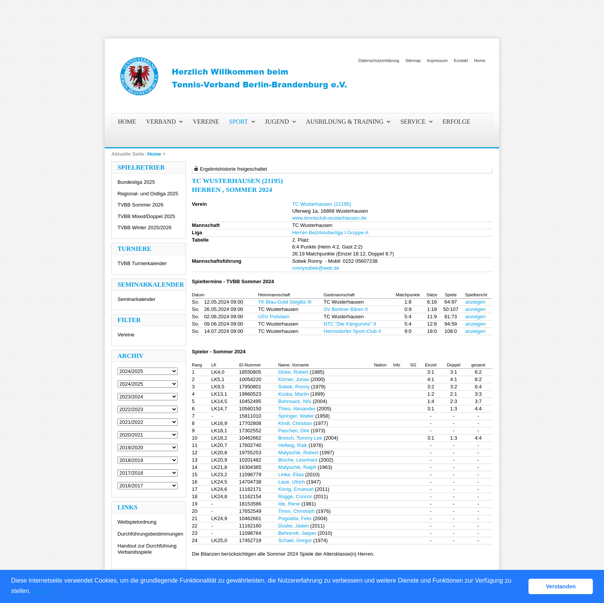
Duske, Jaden (293, 526)
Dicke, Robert (293, 372)
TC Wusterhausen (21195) (321, 204)
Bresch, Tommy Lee (300, 438)
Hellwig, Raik (292, 445)
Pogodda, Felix (295, 518)
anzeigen (475, 302)
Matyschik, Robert (298, 452)
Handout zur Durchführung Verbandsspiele (146, 549)
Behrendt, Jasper (297, 533)
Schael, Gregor (295, 540)
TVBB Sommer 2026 (140, 205)
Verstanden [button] (561, 586)
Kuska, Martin (293, 394)
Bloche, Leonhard (297, 460)
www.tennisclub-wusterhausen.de (329, 218)
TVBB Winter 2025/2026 (144, 227)
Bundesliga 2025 (136, 182)
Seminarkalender (136, 299)
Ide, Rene (289, 504)
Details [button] (43, 591)
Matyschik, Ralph (297, 467)
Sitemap (413, 60)
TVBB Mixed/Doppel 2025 (146, 216)
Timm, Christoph (296, 511)
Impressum (437, 60)
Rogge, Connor (295, 496)
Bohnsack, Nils (294, 401)
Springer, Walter (296, 416)
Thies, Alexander (296, 409)
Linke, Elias (291, 474)
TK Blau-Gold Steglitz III (285, 302)
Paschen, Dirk (293, 430)
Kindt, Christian (295, 423)
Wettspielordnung (136, 522)
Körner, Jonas (293, 379)
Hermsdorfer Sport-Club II (352, 331)
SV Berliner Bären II (346, 309)
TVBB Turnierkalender (142, 263)
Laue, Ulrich (291, 482)
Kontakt (461, 60)
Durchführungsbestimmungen (150, 534)
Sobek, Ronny (294, 387)
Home (479, 60)
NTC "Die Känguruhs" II (350, 324)
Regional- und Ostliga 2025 (147, 194)
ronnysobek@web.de (315, 268)
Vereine (125, 335)
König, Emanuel (296, 489)
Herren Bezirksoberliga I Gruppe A (330, 232)
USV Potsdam (274, 316)
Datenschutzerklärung (379, 60)
